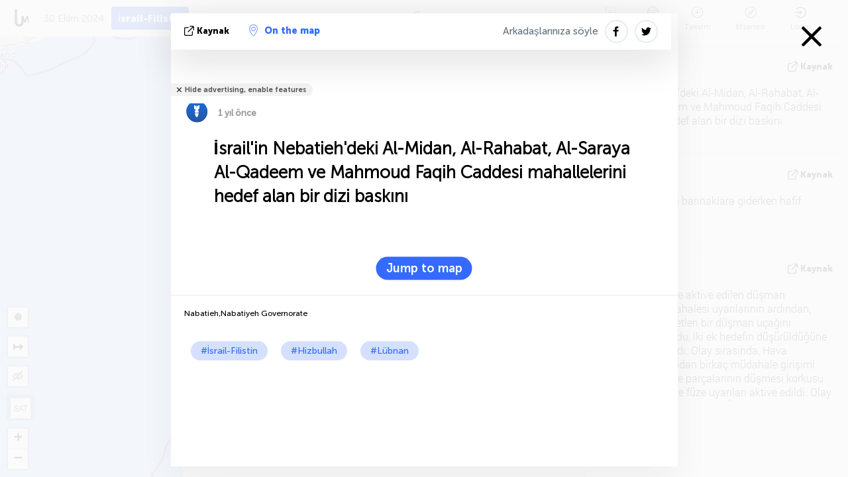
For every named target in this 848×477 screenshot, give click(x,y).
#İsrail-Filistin (229, 350)
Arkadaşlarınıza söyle (550, 31)
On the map (284, 30)
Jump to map (424, 268)
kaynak (208, 31)
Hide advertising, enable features (245, 89)
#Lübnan (389, 350)
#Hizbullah (314, 350)
